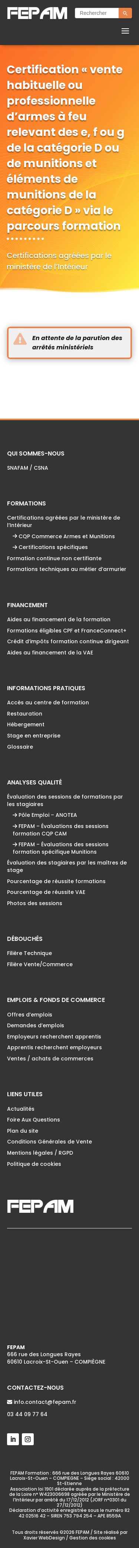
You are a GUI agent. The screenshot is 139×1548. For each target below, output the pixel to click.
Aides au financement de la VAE (50, 652)
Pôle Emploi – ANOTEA (45, 815)
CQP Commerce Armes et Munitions (64, 536)
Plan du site (22, 1131)
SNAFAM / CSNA (27, 468)
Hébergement (25, 724)
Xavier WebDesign (44, 1538)
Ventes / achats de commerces (50, 1058)
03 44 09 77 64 (27, 1414)
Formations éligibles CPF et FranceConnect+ (66, 630)
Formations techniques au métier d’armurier (66, 569)
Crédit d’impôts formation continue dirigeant (68, 641)
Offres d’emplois (29, 1014)
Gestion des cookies (92, 1538)
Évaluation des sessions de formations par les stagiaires (65, 800)
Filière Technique (29, 953)
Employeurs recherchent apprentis (54, 1036)
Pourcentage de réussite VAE (46, 892)
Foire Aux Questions (33, 1119)
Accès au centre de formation (48, 702)
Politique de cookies (34, 1164)
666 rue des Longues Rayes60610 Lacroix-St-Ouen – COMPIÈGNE (56, 1354)
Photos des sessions (34, 903)
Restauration (24, 713)
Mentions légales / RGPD (40, 1153)
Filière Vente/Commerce (40, 964)
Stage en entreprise (33, 735)
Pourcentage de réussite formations (56, 881)
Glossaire (20, 747)
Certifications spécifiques (50, 547)
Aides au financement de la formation (58, 619)
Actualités (20, 1109)
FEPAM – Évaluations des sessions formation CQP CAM (61, 829)
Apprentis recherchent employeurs (54, 1047)
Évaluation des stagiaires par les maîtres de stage (67, 866)
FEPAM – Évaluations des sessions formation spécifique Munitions (61, 848)
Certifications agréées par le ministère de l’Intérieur (63, 521)
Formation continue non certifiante (54, 558)
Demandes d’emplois (35, 1025)
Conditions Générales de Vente (49, 1141)
